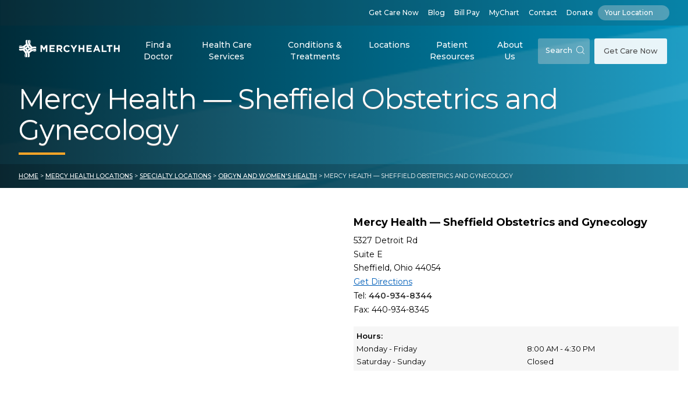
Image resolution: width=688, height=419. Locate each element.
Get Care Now (394, 12)
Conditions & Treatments (315, 51)
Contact (543, 12)
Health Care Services (227, 51)
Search (565, 50)
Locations (389, 45)
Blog (436, 12)
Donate (579, 12)
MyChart (504, 12)
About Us (510, 51)
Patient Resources (452, 51)
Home (28, 176)
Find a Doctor (158, 51)
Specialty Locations (175, 176)
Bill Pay (467, 12)
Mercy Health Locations (89, 176)
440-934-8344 (400, 295)
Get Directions (383, 281)
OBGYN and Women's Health (267, 176)
